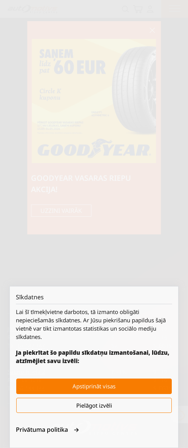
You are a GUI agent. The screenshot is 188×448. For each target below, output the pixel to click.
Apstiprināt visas (94, 386)
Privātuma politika (47, 429)
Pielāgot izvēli (94, 405)
